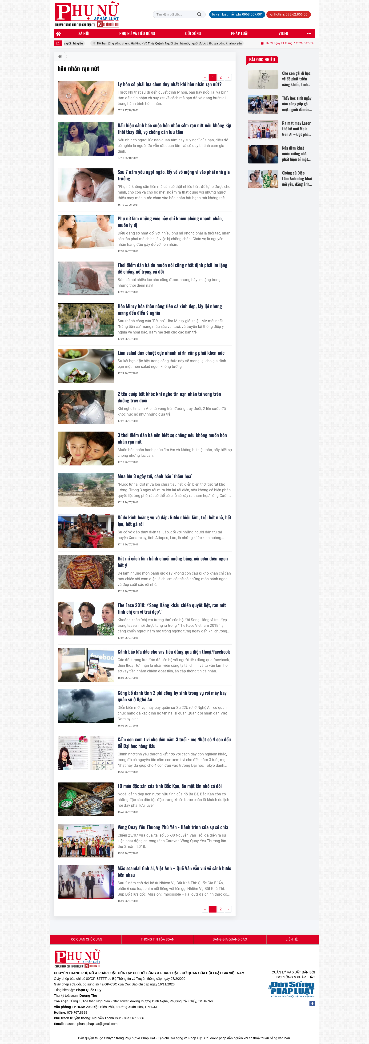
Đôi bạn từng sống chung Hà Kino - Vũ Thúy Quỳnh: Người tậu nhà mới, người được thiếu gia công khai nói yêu (178, 43)
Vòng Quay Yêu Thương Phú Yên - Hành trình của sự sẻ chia (173, 826)
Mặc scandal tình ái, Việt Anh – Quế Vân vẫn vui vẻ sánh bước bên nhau (174, 871)
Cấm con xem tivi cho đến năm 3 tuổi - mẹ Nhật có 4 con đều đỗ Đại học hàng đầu (174, 742)
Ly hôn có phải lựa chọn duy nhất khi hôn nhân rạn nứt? (170, 83)
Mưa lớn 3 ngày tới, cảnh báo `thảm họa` (155, 476)
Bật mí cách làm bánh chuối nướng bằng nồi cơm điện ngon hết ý (173, 561)
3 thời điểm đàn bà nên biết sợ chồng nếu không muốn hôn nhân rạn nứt (172, 438)
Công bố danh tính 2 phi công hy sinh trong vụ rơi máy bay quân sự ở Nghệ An (172, 696)
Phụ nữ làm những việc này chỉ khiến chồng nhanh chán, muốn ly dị (170, 221)
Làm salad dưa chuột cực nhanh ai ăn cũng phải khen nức (171, 352)
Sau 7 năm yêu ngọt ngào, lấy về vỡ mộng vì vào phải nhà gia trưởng (174, 175)
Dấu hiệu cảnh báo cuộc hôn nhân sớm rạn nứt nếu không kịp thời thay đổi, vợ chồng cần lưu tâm (174, 128)
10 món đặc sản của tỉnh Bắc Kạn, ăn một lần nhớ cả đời (170, 785)
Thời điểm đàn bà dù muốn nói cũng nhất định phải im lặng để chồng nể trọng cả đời (172, 268)
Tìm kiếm (199, 14)
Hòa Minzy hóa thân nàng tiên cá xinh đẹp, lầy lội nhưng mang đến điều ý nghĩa (170, 309)
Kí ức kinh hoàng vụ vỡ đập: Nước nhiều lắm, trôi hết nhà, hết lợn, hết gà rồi (174, 520)
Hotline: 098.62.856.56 (288, 14)
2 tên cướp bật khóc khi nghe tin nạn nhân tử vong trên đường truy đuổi (169, 397)
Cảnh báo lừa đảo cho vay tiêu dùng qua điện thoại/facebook (174, 651)
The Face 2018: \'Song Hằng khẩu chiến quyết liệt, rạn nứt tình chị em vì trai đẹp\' (172, 608)
